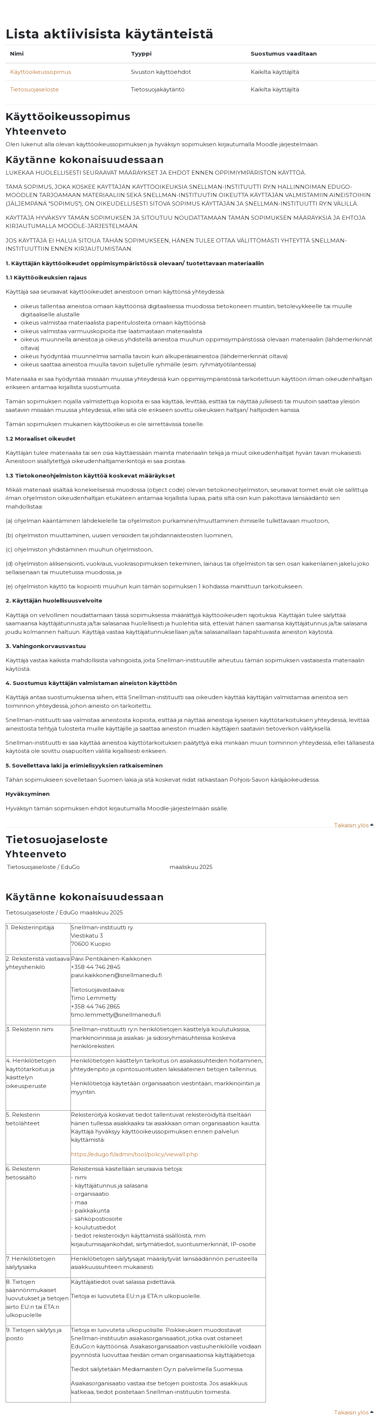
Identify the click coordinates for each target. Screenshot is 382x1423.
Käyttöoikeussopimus (40, 72)
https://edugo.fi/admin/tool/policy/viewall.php (134, 1154)
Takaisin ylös (353, 825)
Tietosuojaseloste (34, 89)
